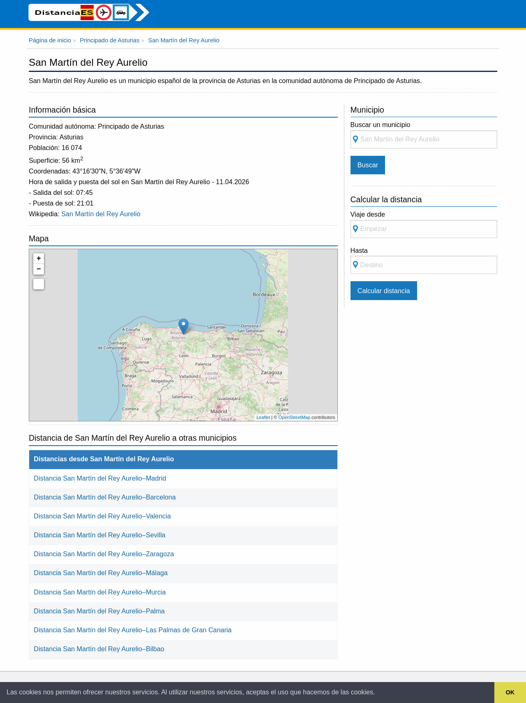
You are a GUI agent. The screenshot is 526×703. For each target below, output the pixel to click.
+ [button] (39, 259)
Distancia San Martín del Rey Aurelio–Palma (99, 611)
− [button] (39, 269)
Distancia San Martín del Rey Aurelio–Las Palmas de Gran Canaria (132, 630)
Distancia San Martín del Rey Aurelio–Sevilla (99, 535)
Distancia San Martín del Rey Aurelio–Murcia (100, 592)
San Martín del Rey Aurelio (101, 213)
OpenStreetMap (294, 417)
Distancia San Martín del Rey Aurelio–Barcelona (105, 497)
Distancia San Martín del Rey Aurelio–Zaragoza (104, 553)
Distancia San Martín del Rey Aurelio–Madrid (100, 478)
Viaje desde (424, 224)
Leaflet (263, 417)
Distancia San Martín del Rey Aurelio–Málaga (101, 572)
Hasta (424, 260)
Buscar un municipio (424, 134)
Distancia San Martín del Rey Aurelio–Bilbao (99, 648)
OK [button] (510, 692)
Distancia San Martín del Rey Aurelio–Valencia (102, 516)
